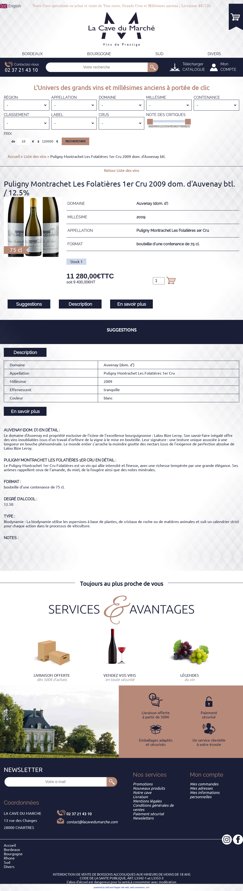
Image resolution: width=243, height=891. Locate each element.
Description (80, 304)
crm (147, 887)
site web (125, 887)
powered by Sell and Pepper (107, 887)
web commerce (137, 887)
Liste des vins (35, 156)
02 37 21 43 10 (79, 814)
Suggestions (29, 304)
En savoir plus (131, 304)
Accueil (14, 156)
